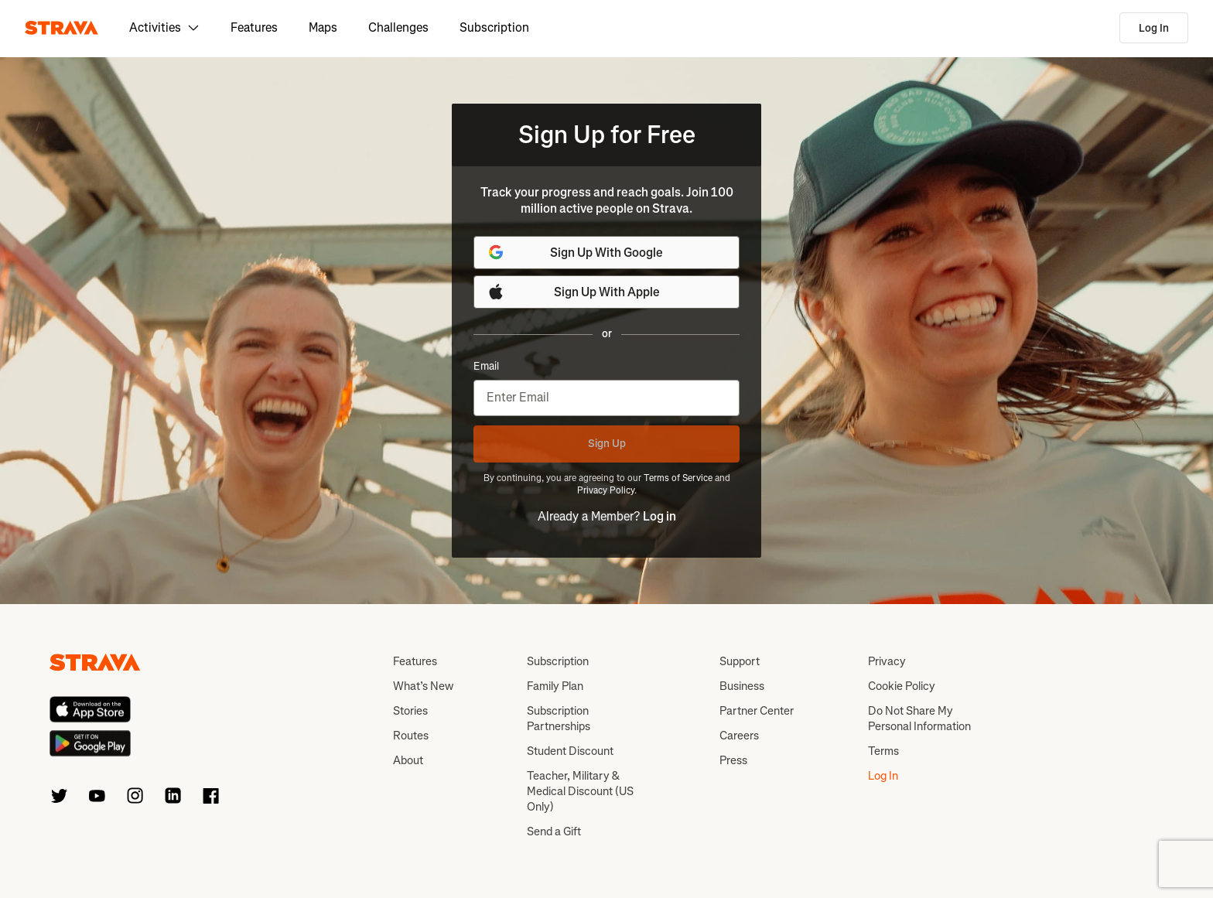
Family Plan (555, 686)
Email (486, 367)
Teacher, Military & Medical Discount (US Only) (580, 791)
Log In (1154, 28)
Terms (883, 751)
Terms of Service (678, 478)
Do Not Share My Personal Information (919, 718)
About (408, 760)
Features (254, 27)
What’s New (423, 686)
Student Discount (570, 751)
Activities (164, 27)
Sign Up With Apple (573, 291)
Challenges (398, 27)
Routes (411, 735)
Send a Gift (554, 831)
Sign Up (607, 443)
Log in (659, 516)
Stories (410, 711)
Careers (739, 735)
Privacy (887, 661)
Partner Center (756, 711)
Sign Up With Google (575, 252)
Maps (323, 27)
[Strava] (61, 27)
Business (741, 686)
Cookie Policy (901, 686)
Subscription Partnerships (558, 718)
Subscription (494, 27)
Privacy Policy (605, 490)
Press (733, 760)
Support (739, 661)
